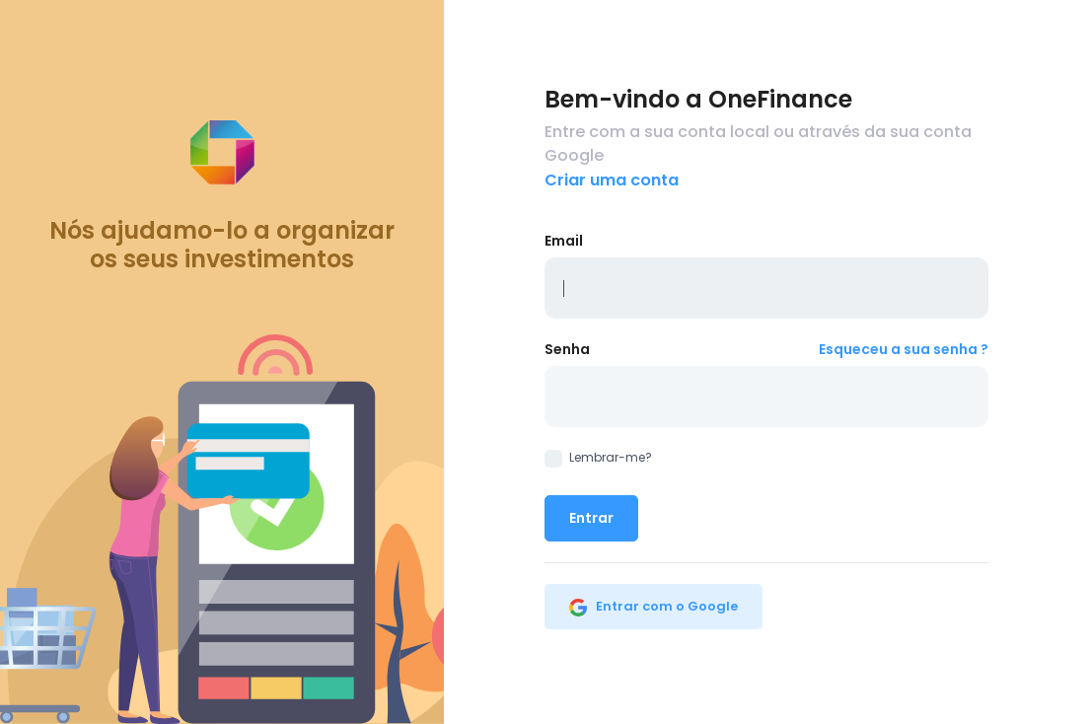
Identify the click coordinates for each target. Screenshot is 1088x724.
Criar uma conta (611, 180)
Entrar (591, 518)
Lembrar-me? (598, 458)
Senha (567, 349)
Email (563, 241)
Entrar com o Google (653, 606)
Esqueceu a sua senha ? (903, 349)
